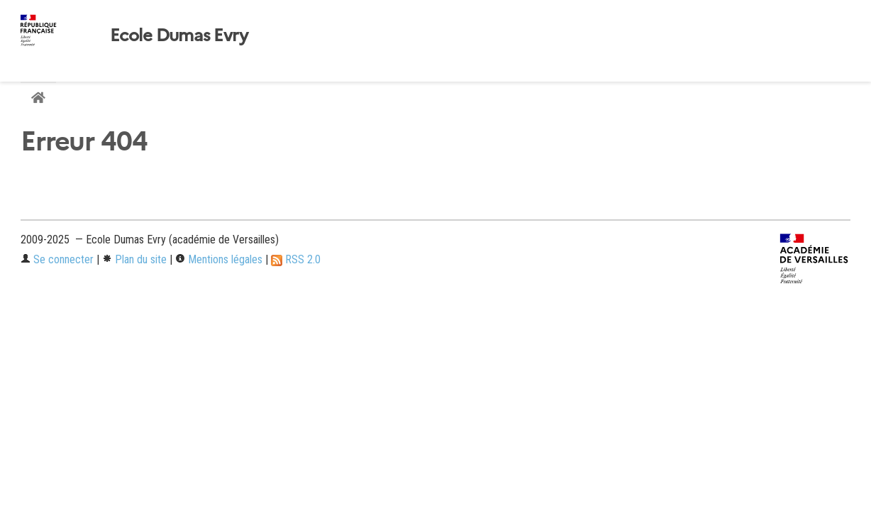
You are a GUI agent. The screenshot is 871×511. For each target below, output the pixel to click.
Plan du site (134, 259)
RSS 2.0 (296, 259)
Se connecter (57, 259)
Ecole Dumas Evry (179, 35)
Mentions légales (218, 259)
